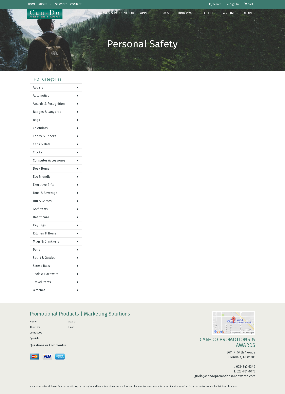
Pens (36, 249)
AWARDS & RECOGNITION (116, 16)
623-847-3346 (245, 366)
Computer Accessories (49, 160)
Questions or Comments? (48, 345)
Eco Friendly (41, 177)
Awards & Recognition (49, 104)
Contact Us (36, 332)
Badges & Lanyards (47, 112)
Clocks (37, 152)
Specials (34, 338)
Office (210, 16)
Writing (230, 16)
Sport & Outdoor (45, 258)
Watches (39, 290)
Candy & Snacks (44, 136)
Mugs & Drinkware (46, 241)
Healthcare (41, 217)
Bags (167, 16)
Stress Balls (41, 266)
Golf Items (40, 209)
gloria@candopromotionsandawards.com (224, 376)
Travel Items (42, 282)
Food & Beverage (45, 193)
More (249, 16)
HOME (32, 4)
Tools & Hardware (46, 274)
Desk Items (41, 168)
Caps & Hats (41, 144)
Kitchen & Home (44, 233)
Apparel (148, 16)
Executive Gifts (43, 185)
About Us (35, 327)
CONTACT (76, 4)
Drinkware (188, 16)
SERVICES (61, 4)
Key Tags (39, 225)
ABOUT (42, 4)
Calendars (40, 128)
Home (33, 321)
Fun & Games (42, 201)
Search (72, 321)
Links (71, 327)
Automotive (41, 95)
